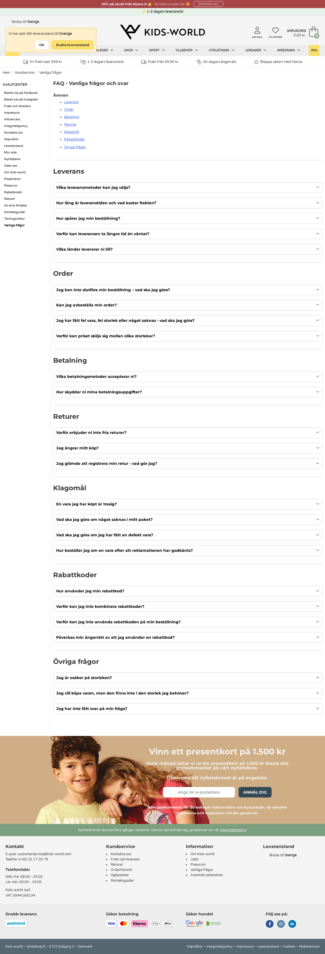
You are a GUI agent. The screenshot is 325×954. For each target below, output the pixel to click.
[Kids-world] (162, 32)
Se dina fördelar (15, 205)
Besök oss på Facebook (21, 93)
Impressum (12, 113)
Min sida (10, 152)
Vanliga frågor (50, 73)
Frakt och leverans (17, 106)
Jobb (195, 859)
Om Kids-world (15, 172)
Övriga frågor (75, 147)
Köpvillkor (11, 139)
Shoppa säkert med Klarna (278, 62)
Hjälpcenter (120, 875)
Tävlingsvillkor (14, 219)
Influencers (12, 119)
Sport (157, 50)
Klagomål (71, 132)
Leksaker (256, 50)
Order (69, 110)
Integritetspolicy (16, 126)
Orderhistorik (121, 870)
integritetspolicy (233, 830)
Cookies (289, 946)
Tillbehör (186, 50)
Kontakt (15, 846)
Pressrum (10, 185)
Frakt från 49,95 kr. (160, 62)
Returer (9, 199)
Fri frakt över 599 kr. (43, 62)
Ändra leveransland (72, 45)
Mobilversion (309, 946)
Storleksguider (14, 212)
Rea (314, 50)
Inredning (288, 50)
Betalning (71, 117)
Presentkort (12, 179)
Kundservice (24, 73)
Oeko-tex (10, 166)
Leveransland (13, 146)
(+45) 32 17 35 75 (33, 859)
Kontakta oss (13, 132)
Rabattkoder (13, 192)
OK (41, 45)
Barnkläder (100, 50)
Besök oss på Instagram (21, 99)
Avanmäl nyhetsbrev (207, 875)
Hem (6, 73)
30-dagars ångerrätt (216, 62)
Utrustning (222, 50)
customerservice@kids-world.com (44, 854)
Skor (131, 50)
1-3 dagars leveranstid (102, 62)
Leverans (71, 102)
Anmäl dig (255, 792)
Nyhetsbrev (12, 159)
